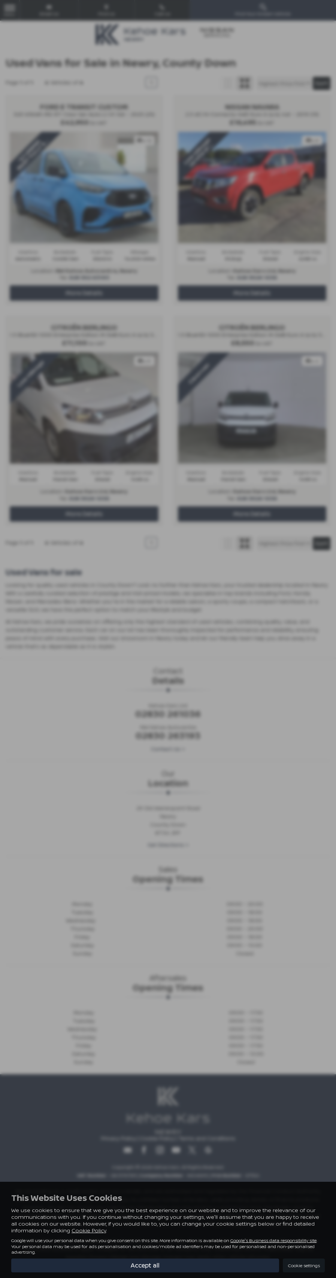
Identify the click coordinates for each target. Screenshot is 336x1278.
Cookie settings (304, 1265)
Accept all (145, 1265)
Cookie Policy (89, 1230)
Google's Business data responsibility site (273, 1240)
